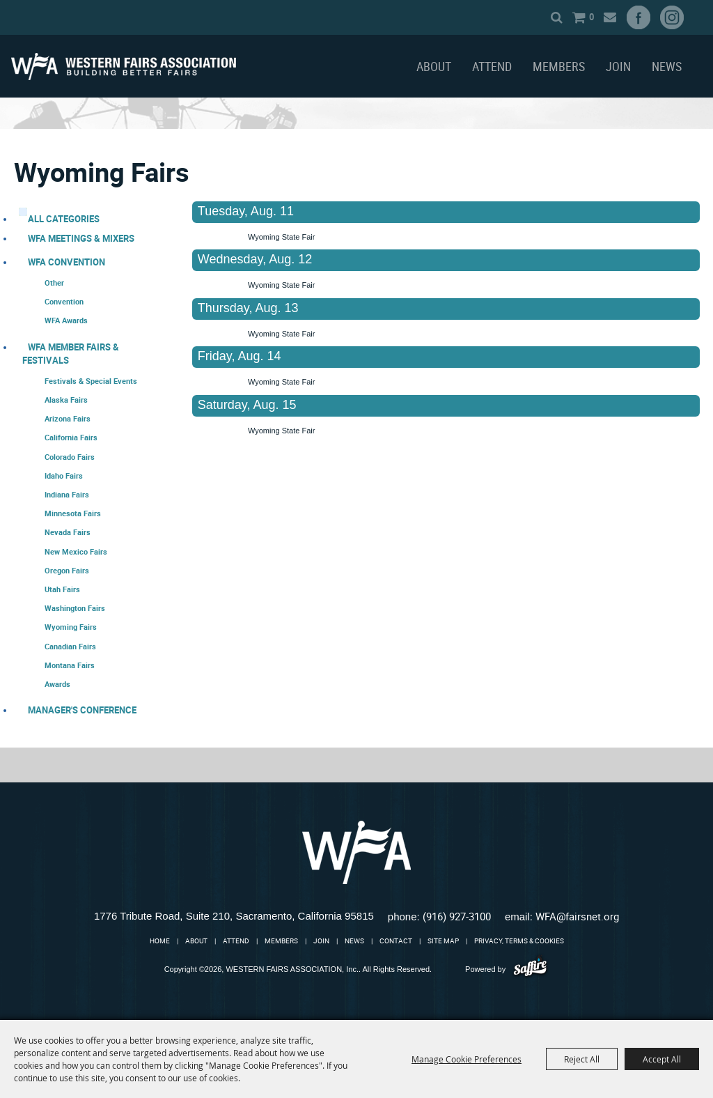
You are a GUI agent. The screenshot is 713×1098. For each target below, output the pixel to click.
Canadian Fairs (70, 646)
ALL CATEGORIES (64, 218)
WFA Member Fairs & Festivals (70, 353)
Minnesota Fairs (73, 513)
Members (559, 66)
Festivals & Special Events (91, 381)
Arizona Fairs (68, 418)
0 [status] (591, 16)
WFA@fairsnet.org (577, 916)
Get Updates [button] (609, 17)
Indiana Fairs (67, 494)
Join (618, 66)
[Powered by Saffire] (530, 969)
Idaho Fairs (64, 475)
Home (160, 940)
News (667, 66)
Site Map (443, 940)
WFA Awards (66, 320)
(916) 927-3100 (457, 916)
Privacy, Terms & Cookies (519, 940)
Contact (395, 940)
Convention (64, 301)
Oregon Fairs (67, 570)
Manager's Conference (82, 710)
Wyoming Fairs (71, 626)
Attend (492, 66)
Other (54, 282)
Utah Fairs (62, 589)
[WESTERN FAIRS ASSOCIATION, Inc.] (123, 66)
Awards (57, 684)
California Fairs (71, 437)
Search (556, 17)
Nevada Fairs (68, 532)
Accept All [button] (662, 1059)
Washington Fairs (75, 608)
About (433, 66)
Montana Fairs (70, 665)
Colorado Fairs (70, 456)
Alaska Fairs (66, 399)
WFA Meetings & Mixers (81, 238)
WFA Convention (66, 262)
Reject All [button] (582, 1059)
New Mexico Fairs (76, 551)
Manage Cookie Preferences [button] (467, 1059)
